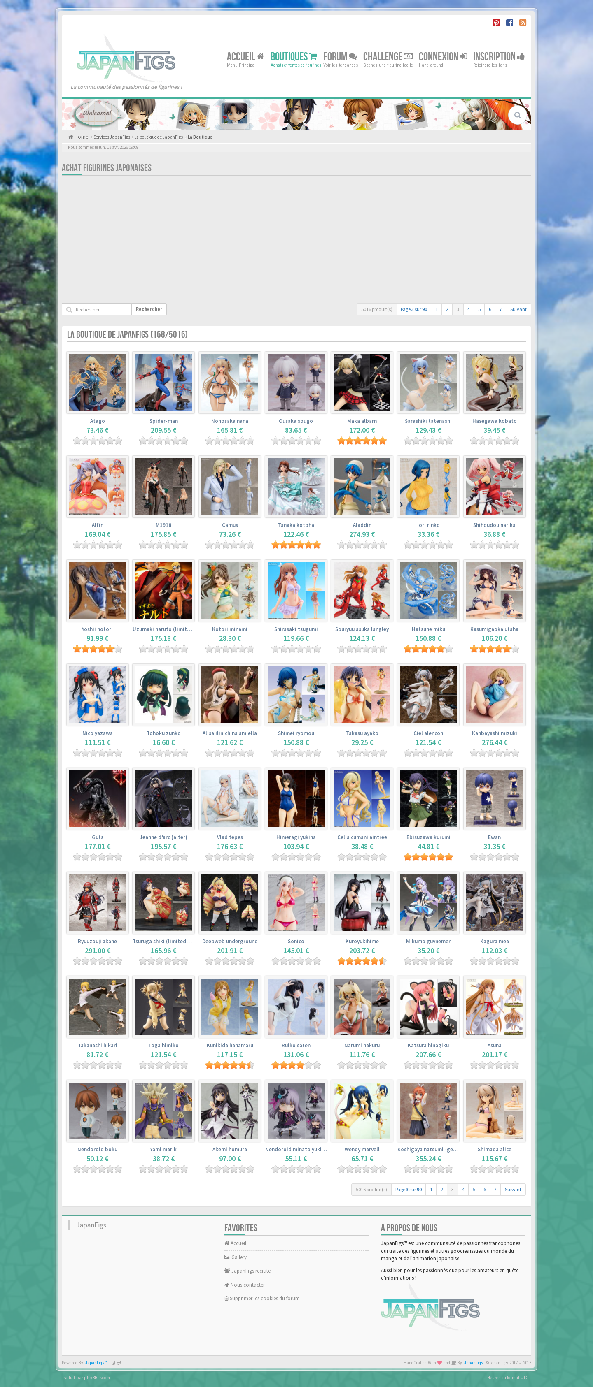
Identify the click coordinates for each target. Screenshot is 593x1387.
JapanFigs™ (96, 1363)
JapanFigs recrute (247, 1270)
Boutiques (294, 56)
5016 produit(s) (376, 309)
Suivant (518, 309)
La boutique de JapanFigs (158, 137)
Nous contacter (244, 1284)
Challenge (388, 56)
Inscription (499, 56)
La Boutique (200, 137)
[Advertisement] (296, 241)
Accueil (245, 56)
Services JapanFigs (111, 137)
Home (80, 136)
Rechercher (149, 309)
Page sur (414, 309)
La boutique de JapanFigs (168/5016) (127, 335)
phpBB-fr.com (97, 1377)
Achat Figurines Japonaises (107, 168)
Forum (340, 56)
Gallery (235, 1257)
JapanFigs (91, 1224)
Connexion (443, 56)
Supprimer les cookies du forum (262, 1298)
